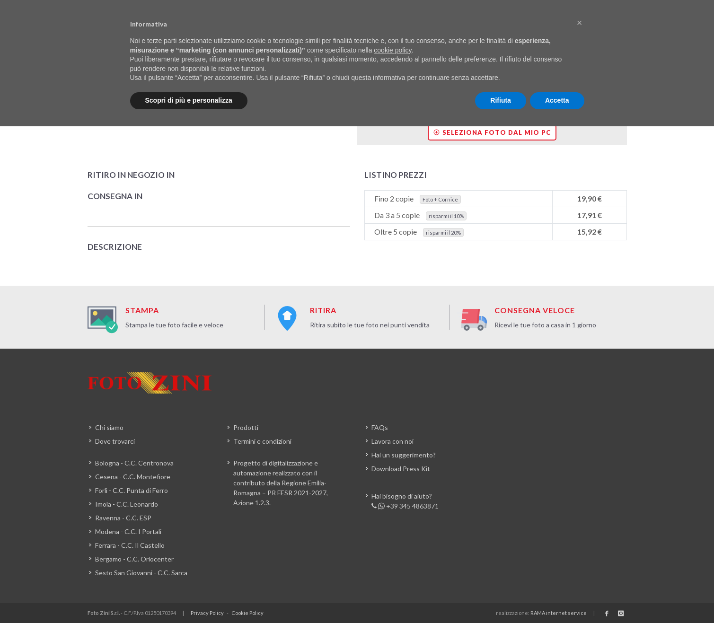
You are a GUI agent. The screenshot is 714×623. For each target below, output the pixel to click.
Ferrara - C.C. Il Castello (130, 545)
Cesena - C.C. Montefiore (132, 477)
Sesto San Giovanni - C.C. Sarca (141, 573)
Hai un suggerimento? (403, 455)
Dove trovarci (115, 441)
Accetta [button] (557, 100)
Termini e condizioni (262, 441)
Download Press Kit (400, 469)
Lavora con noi (392, 441)
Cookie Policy (247, 613)
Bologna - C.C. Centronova (134, 463)
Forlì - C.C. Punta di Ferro (131, 490)
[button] (579, 22)
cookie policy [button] (392, 50)
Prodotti (245, 427)
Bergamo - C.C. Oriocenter (134, 559)
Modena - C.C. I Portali (128, 531)
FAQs (379, 427)
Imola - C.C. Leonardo (126, 504)
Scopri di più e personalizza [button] (188, 100)
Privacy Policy (207, 613)
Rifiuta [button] (500, 100)
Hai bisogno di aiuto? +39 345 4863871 (405, 501)
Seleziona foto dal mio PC (492, 132)
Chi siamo (109, 427)
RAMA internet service (558, 613)
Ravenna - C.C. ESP (123, 518)
